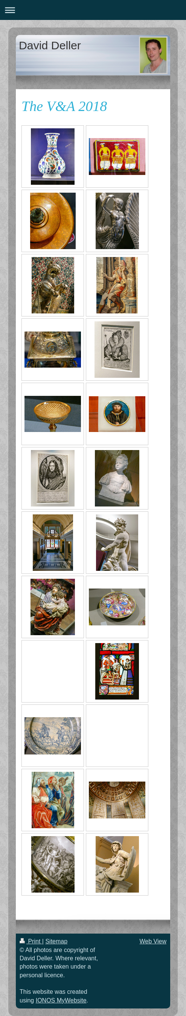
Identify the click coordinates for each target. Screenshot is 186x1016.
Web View (153, 941)
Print (31, 941)
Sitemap (56, 941)
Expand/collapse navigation (93, 10)
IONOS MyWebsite (61, 1000)
